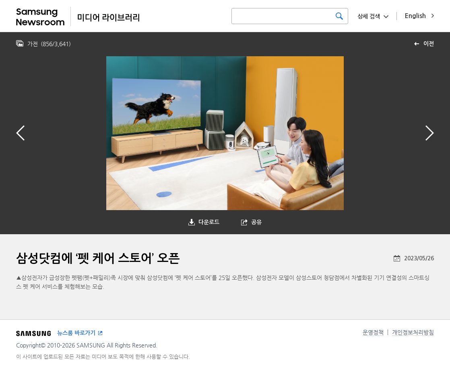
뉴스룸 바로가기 (76, 333)
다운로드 (208, 222)
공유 (256, 222)
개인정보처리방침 (413, 332)
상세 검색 (368, 16)
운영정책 (373, 332)
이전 (428, 44)
